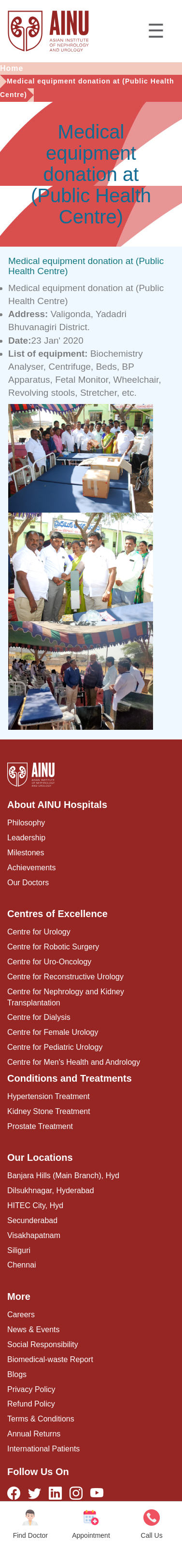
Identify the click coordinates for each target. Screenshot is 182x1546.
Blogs (17, 1374)
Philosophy (26, 823)
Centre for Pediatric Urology (54, 1047)
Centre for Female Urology (52, 1032)
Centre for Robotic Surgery (53, 947)
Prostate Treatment (40, 1126)
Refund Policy (31, 1404)
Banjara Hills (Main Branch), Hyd (63, 1175)
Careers (21, 1314)
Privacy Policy (31, 1389)
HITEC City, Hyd (35, 1205)
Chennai (21, 1265)
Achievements (31, 868)
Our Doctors (28, 882)
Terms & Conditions (40, 1419)
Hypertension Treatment (48, 1096)
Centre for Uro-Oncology (49, 962)
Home (11, 68)
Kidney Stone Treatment (48, 1111)
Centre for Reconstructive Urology (65, 977)
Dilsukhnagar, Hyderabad (50, 1190)
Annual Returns (33, 1434)
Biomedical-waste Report (50, 1359)
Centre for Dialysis (38, 1017)
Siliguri (18, 1250)
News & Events (33, 1329)
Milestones (25, 853)
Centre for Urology (38, 932)
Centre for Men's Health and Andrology (73, 1062)
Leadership (26, 838)
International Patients (43, 1449)
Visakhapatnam (33, 1235)
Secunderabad (32, 1220)
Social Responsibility (42, 1344)
